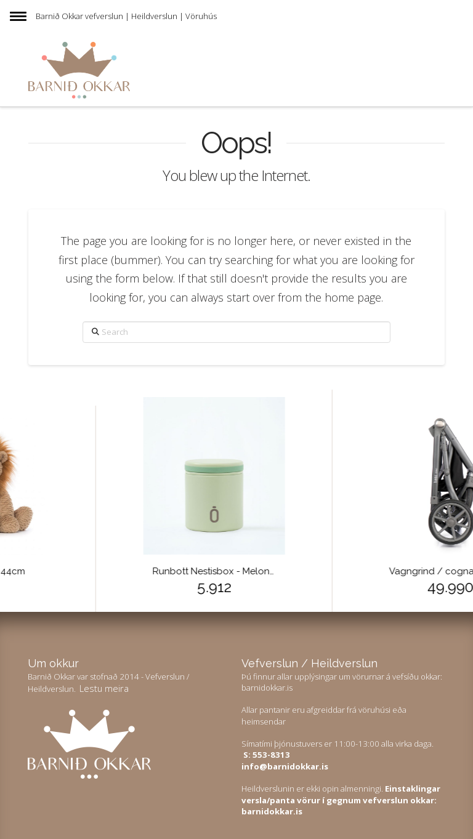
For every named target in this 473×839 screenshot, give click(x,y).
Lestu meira (104, 688)
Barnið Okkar (59, 16)
